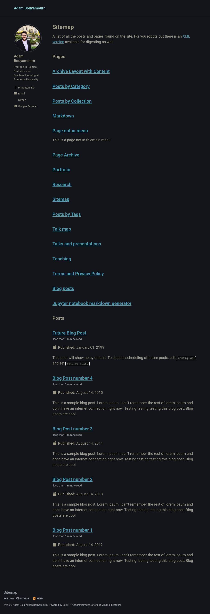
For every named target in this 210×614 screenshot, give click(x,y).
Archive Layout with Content (81, 71)
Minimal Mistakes (111, 604)
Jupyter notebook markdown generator (92, 302)
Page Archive (66, 154)
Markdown (63, 115)
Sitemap (61, 199)
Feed (38, 598)
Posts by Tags (66, 213)
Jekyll (66, 604)
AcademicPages (81, 604)
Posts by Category (71, 86)
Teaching (62, 258)
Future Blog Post (69, 332)
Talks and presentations (77, 243)
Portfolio (61, 169)
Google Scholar (25, 106)
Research (62, 184)
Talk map (61, 228)
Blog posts (63, 287)
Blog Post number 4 (73, 377)
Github (20, 100)
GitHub (23, 598)
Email (19, 93)
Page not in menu (70, 130)
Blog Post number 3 (73, 428)
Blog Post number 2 (73, 479)
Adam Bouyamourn (30, 8)
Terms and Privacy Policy (78, 273)
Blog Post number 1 (73, 529)
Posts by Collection (72, 101)
